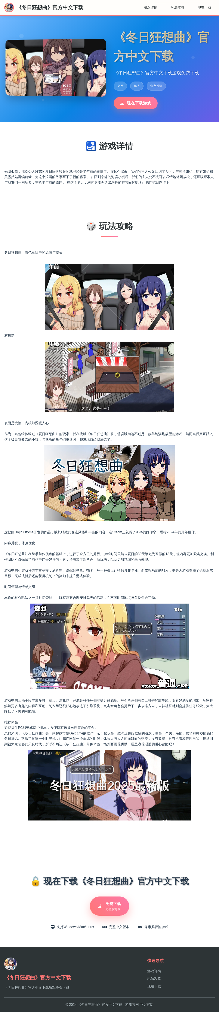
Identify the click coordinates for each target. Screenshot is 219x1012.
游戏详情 (150, 7)
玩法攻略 (177, 7)
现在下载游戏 (135, 103)
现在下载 (204, 7)
